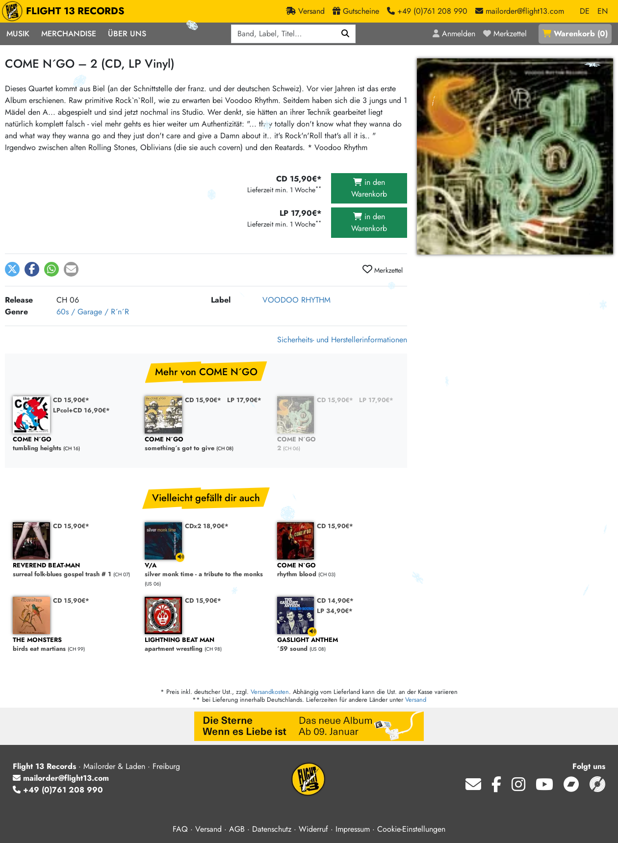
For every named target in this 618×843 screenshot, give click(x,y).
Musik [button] (17, 33)
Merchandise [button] (68, 33)
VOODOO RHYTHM (296, 300)
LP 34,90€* (335, 610)
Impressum (352, 829)
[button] (12, 269)
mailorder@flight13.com (61, 778)
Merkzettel (382, 269)
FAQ (180, 829)
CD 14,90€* (335, 600)
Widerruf (313, 829)
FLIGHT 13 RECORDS (65, 11)
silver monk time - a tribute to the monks (206, 570)
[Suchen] (345, 34)
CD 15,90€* (71, 400)
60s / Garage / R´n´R (92, 311)
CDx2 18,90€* (207, 526)
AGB (237, 829)
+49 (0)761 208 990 (58, 789)
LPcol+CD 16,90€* (81, 410)
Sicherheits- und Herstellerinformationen (342, 339)
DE (585, 11)
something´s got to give (206, 444)
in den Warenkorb (369, 188)
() (575, 33)
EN (602, 11)
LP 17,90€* (244, 400)
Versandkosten (270, 691)
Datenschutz (271, 829)
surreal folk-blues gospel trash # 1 (74, 570)
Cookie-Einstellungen (411, 829)
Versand (415, 699)
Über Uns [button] (127, 33)
